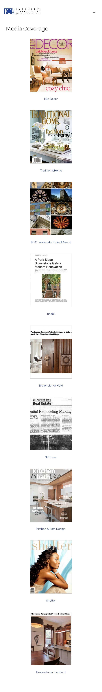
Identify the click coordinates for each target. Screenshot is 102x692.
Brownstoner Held (51, 385)
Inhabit (50, 313)
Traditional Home (51, 170)
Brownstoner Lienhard (51, 672)
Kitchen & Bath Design (50, 528)
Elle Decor (51, 98)
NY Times (51, 457)
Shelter (51, 600)
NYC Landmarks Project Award (51, 242)
